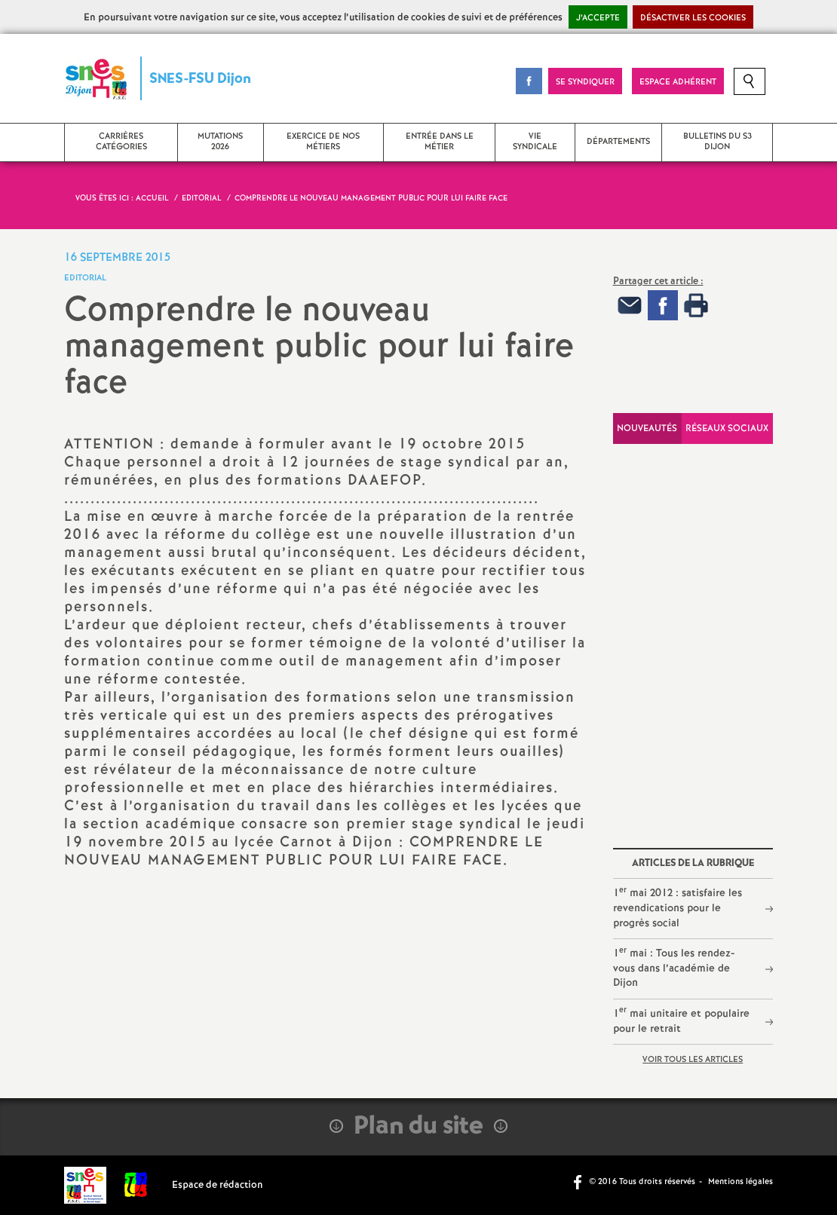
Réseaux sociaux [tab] (726, 428)
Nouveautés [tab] (647, 428)
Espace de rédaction (217, 1185)
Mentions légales (740, 1182)
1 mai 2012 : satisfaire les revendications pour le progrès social (677, 907)
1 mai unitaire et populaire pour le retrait (681, 1020)
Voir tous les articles (692, 1060)
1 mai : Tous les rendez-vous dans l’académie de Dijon (673, 967)
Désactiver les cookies (693, 18)
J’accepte (598, 18)
